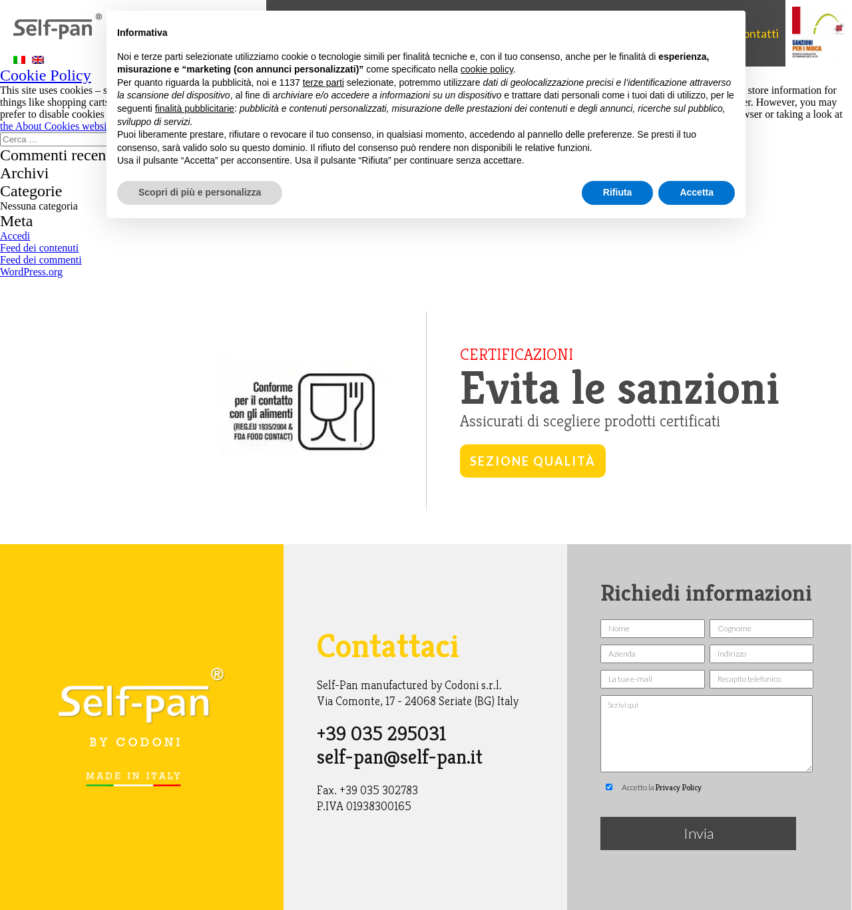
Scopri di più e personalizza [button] (199, 192)
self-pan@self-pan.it (400, 757)
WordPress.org (31, 271)
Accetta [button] (697, 192)
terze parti (323, 82)
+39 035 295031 (381, 733)
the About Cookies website (57, 126)
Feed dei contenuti (39, 247)
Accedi (15, 235)
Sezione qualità (533, 461)
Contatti (757, 33)
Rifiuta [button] (617, 192)
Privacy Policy (679, 787)
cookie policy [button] (487, 69)
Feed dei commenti (41, 259)
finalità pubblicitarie (194, 108)
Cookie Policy (45, 75)
